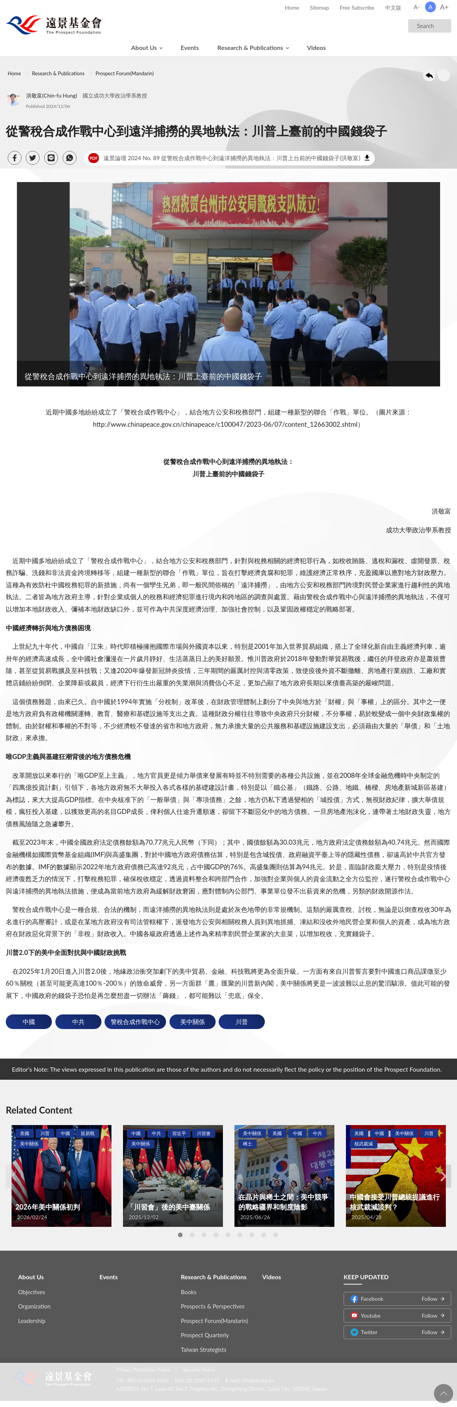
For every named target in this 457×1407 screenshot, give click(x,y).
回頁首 (443, 1393)
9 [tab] (275, 1235)
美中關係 (192, 1021)
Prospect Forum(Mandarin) (124, 73)
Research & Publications (250, 47)
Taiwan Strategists (203, 1342)
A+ (444, 7)
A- (417, 6)
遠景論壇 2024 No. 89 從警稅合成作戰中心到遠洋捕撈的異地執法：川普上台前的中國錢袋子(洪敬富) (224, 158)
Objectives (31, 1285)
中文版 (393, 7)
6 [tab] (240, 1235)
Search (425, 25)
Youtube (394, 1308)
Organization (34, 1299)
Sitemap (319, 7)
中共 (78, 1021)
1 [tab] (180, 1235)
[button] (15, 158)
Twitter (394, 1325)
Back (429, 75)
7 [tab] (251, 1235)
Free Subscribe (357, 7)
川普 (242, 1021)
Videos (316, 47)
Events (190, 47)
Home (292, 7)
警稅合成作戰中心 (135, 1021)
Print (444, 75)
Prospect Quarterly (205, 1328)
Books (189, 1285)
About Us (144, 47)
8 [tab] (263, 1235)
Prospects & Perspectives (213, 1299)
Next (443, 1176)
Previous (13, 1176)
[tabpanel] (61, 1176)
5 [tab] (228, 1235)
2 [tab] (192, 1235)
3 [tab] (204, 1235)
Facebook (394, 1292)
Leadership (31, 1314)
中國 (29, 1021)
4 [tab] (216, 1235)
